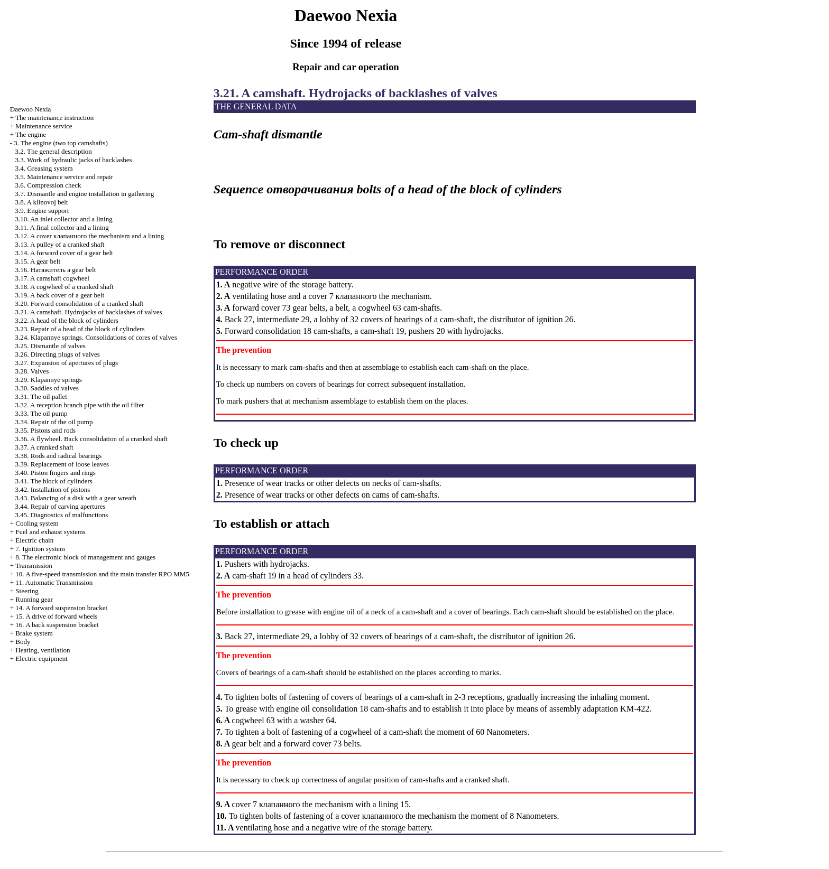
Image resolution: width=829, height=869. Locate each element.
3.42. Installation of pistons (52, 489)
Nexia (30, 109)
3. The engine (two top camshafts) (60, 143)
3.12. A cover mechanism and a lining (89, 236)
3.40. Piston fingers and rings (55, 472)
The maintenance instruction (54, 118)
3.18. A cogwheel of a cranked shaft (64, 287)
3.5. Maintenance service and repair (64, 177)
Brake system (33, 633)
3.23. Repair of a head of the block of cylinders (80, 329)
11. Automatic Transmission (54, 582)
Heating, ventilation (42, 650)
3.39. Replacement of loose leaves (62, 464)
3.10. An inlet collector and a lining (64, 219)
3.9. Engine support (42, 210)
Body (22, 642)
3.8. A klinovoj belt (41, 202)
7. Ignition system (40, 549)
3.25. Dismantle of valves (50, 346)
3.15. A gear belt (38, 261)
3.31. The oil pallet (41, 396)
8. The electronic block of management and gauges (85, 557)
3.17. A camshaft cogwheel (52, 278)
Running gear (33, 599)
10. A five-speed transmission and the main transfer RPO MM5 (102, 574)
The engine (30, 134)
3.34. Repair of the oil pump (54, 422)
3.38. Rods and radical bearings (58, 456)
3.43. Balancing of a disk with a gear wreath (76, 498)
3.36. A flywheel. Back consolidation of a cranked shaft (91, 439)
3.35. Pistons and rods (45, 430)
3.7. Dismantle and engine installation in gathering (84, 194)
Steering (26, 591)
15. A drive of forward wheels (56, 616)
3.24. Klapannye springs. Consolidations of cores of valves (96, 337)
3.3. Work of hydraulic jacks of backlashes (73, 160)
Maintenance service (43, 126)
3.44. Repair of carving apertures (60, 506)
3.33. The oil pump (41, 413)
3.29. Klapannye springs (48, 380)
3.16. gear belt (55, 270)
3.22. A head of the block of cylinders (66, 320)
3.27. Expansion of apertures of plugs (66, 363)
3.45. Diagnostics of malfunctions (61, 515)
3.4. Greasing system (44, 168)
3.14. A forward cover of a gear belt (64, 253)
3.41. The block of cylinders (54, 481)
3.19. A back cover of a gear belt (60, 295)
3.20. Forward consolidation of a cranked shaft (79, 303)
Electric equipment (41, 658)
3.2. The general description (53, 151)
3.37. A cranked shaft (44, 447)
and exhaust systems (50, 532)
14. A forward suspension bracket (61, 608)
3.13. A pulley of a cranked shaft (60, 244)
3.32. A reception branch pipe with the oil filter (79, 405)
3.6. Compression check (48, 185)
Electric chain (34, 540)
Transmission (33, 565)
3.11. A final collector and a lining (62, 227)
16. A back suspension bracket (56, 625)
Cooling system (36, 523)
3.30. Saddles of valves (47, 388)
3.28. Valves (32, 371)
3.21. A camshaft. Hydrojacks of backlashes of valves (88, 312)
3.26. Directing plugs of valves (57, 354)
